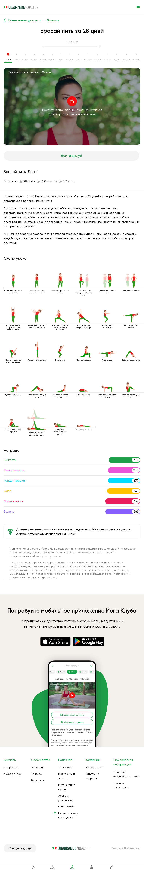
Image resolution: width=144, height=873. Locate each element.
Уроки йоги (65, 767)
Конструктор (66, 806)
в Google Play (12, 773)
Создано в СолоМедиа (126, 848)
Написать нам (94, 767)
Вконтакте (37, 780)
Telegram (37, 767)
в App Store (11, 767)
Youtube (36, 773)
